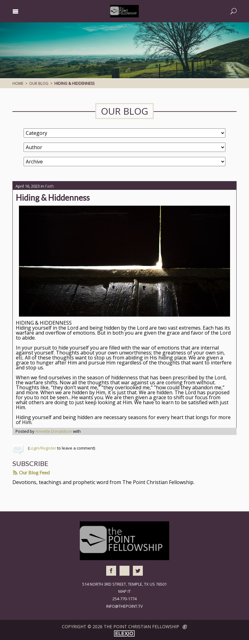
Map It (124, 591)
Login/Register (42, 448)
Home (17, 83)
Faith (49, 186)
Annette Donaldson (53, 431)
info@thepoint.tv (124, 606)
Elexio (124, 633)
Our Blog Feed (31, 472)
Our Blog (38, 83)
